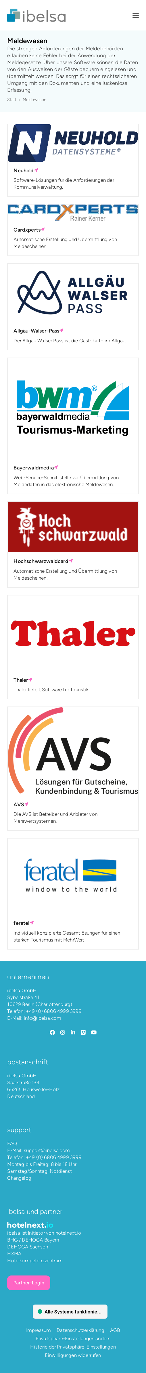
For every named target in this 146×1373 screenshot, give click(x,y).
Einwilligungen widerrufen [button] (73, 1355)
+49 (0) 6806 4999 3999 (54, 1011)
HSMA (14, 1253)
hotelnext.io (68, 1233)
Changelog (19, 1178)
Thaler (23, 680)
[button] (135, 15)
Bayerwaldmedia (36, 468)
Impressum (38, 1330)
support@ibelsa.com (47, 1150)
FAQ (12, 1143)
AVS (21, 804)
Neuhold (26, 170)
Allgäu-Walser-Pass (39, 331)
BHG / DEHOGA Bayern (33, 1240)
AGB (115, 1330)
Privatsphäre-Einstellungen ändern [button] (73, 1338)
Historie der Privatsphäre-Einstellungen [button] (73, 1347)
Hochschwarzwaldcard (43, 561)
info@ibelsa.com (43, 1018)
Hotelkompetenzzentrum (35, 1260)
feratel (24, 923)
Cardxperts (29, 230)
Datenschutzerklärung (80, 1330)
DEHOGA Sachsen (27, 1247)
